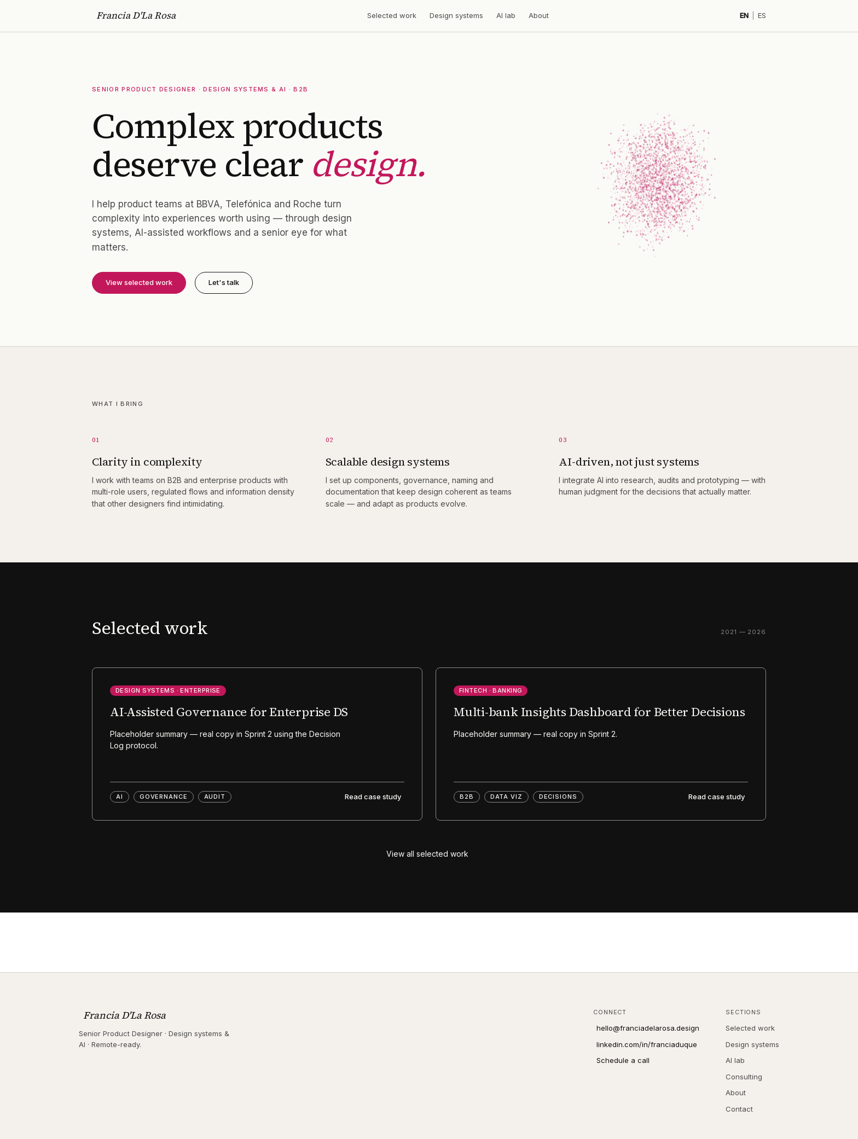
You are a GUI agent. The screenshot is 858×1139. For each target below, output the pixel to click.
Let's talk (223, 282)
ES (762, 15)
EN (744, 15)
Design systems (456, 15)
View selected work (139, 282)
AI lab (505, 15)
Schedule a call (623, 1060)
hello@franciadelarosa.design (647, 1028)
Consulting (744, 1076)
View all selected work (427, 853)
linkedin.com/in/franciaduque (646, 1044)
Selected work (391, 15)
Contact (739, 1109)
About (539, 15)
